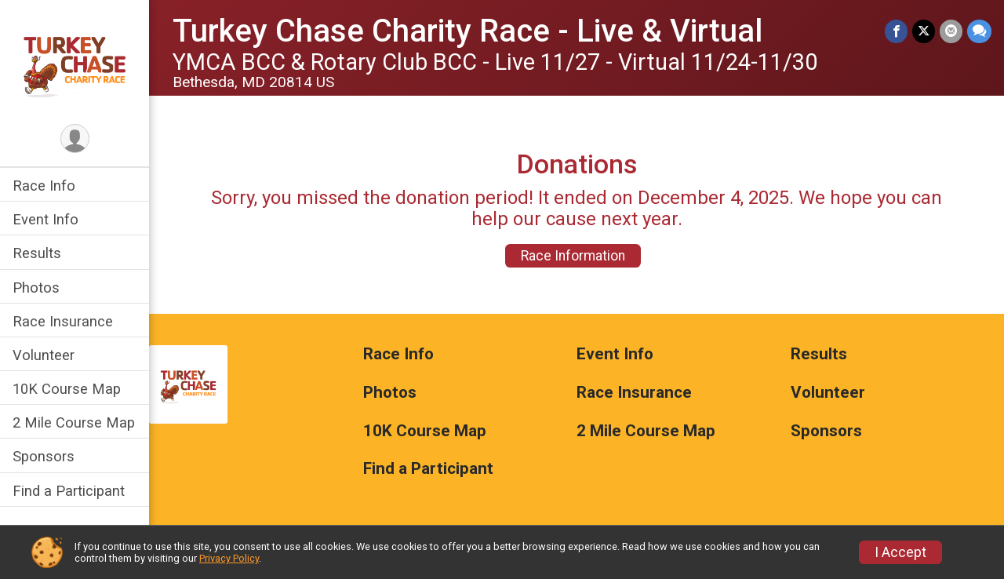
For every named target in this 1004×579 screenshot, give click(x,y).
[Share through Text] (979, 31)
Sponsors (44, 456)
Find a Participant (69, 490)
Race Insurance (63, 321)
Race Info (44, 185)
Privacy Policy (229, 558)
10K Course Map (67, 389)
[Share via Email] (951, 31)
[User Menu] (74, 138)
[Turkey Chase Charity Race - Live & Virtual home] (74, 60)
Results (37, 253)
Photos (36, 287)
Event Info (45, 219)
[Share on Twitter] (923, 31)
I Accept (900, 552)
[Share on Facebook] (896, 31)
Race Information (573, 256)
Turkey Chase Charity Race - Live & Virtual (467, 31)
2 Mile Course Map (74, 422)
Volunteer (44, 355)
